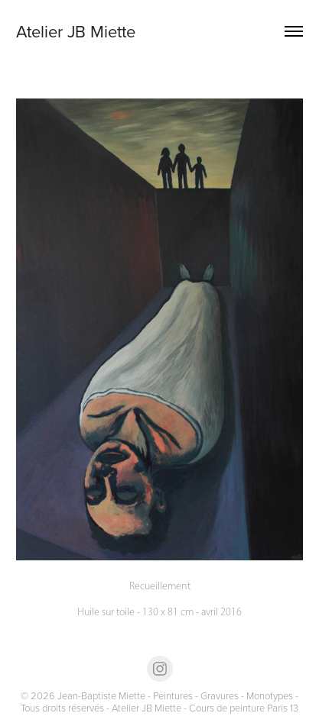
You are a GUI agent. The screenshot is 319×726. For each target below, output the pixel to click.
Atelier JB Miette (75, 31)
